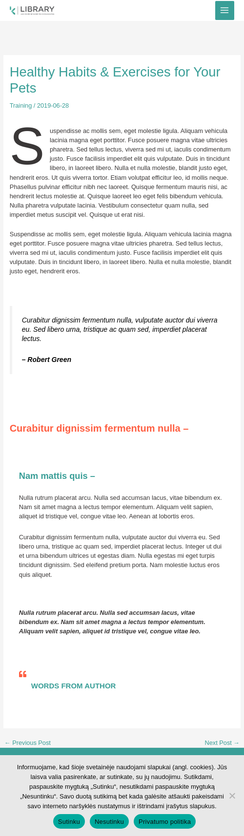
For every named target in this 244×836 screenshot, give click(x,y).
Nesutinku (109, 821)
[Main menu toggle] (224, 10)
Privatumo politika (165, 821)
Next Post (222, 743)
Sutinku (69, 821)
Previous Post (27, 743)
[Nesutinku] (232, 795)
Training (21, 105)
